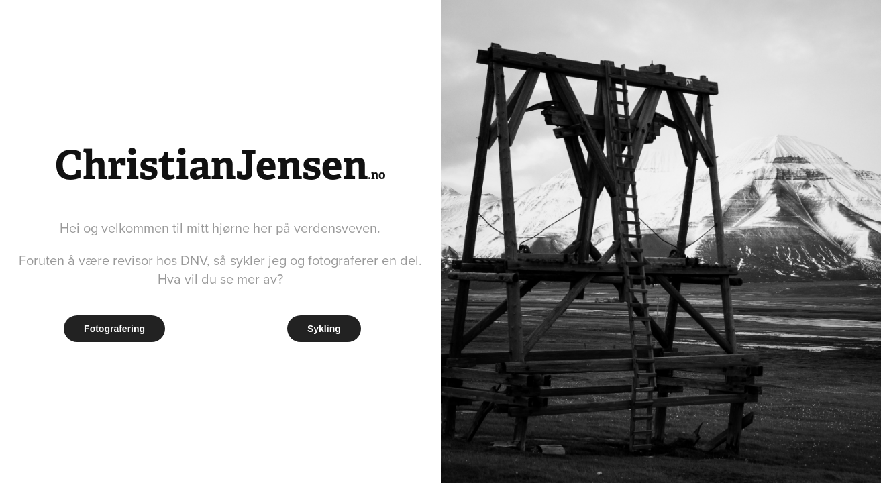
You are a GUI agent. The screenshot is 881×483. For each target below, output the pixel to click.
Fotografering (114, 328)
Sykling (324, 328)
